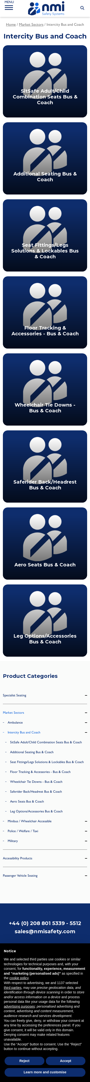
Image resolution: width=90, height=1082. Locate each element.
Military (13, 841)
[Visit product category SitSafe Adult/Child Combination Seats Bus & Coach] (45, 81)
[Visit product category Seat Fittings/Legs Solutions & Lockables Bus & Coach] (45, 235)
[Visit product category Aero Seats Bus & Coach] (45, 543)
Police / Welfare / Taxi (23, 831)
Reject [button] (24, 1061)
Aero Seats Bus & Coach (27, 801)
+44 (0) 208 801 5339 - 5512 (45, 923)
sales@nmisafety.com (45, 931)
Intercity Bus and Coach (24, 732)
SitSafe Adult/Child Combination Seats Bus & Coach (46, 742)
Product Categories (30, 676)
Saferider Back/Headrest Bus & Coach (36, 792)
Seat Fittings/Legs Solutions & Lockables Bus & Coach (47, 762)
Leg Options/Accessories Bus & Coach (36, 811)
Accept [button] (65, 1061)
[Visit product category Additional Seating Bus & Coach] (45, 158)
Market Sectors (31, 24)
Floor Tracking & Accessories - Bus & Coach (40, 772)
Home (11, 24)
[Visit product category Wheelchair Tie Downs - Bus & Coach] (45, 389)
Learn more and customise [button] (45, 1072)
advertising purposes (19, 1006)
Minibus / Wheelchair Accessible (30, 821)
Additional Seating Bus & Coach (32, 752)
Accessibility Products (17, 858)
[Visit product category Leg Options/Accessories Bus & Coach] (45, 620)
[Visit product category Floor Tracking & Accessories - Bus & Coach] (45, 312)
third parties (12, 988)
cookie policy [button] (18, 978)
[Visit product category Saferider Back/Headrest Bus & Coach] (45, 466)
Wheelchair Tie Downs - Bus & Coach (36, 782)
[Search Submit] (82, 8)
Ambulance (15, 722)
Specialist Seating (14, 695)
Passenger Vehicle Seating (20, 876)
